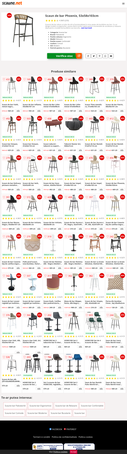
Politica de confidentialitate (64, 437)
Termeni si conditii (41, 437)
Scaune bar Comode (14, 413)
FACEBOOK (55, 429)
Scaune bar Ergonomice (40, 405)
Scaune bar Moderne (37, 413)
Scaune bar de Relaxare (66, 405)
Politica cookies (86, 437)
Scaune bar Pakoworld (15, 405)
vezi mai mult (86, 28)
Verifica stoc (69, 56)
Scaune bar (79, 413)
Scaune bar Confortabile (92, 405)
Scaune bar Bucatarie (60, 413)
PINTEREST (70, 429)
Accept (73, 451)
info (18, 111)
